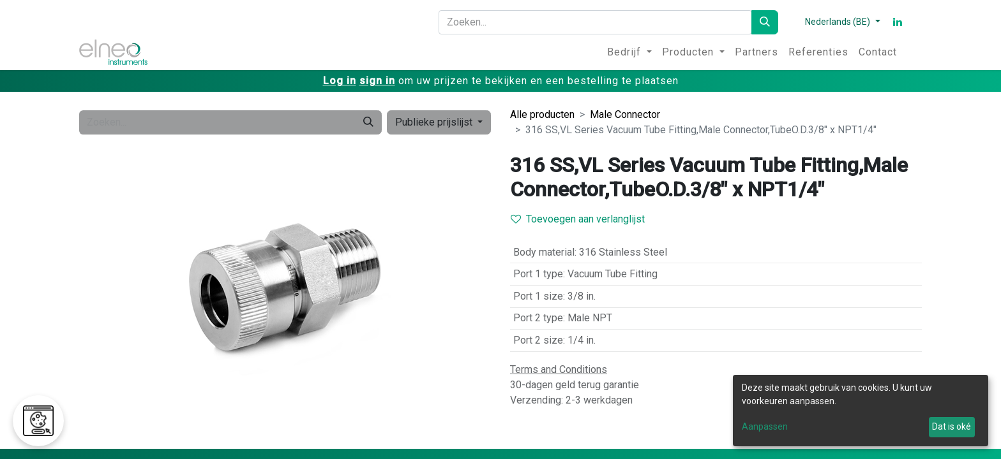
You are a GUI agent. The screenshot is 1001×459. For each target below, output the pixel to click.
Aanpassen (765, 426)
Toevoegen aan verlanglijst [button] (578, 219)
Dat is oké (951, 426)
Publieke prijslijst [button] (435, 122)
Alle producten (542, 114)
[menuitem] (629, 52)
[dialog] (860, 410)
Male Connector (625, 114)
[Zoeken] (764, 22)
